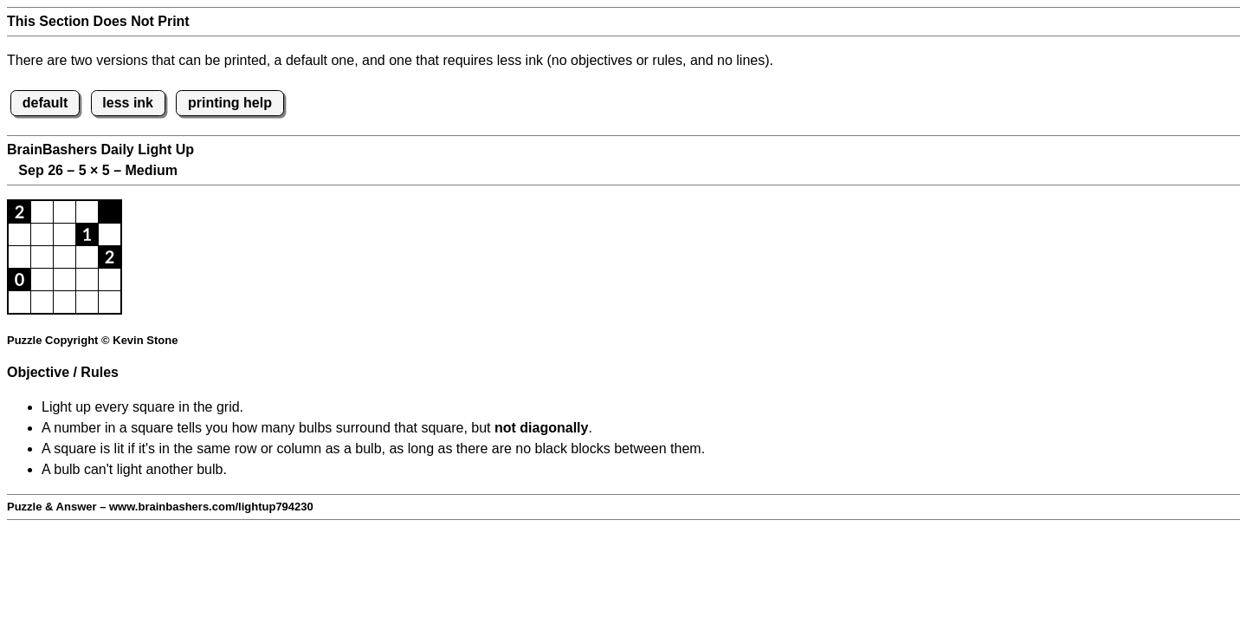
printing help (230, 102)
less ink (127, 102)
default (45, 102)
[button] (19, 212)
